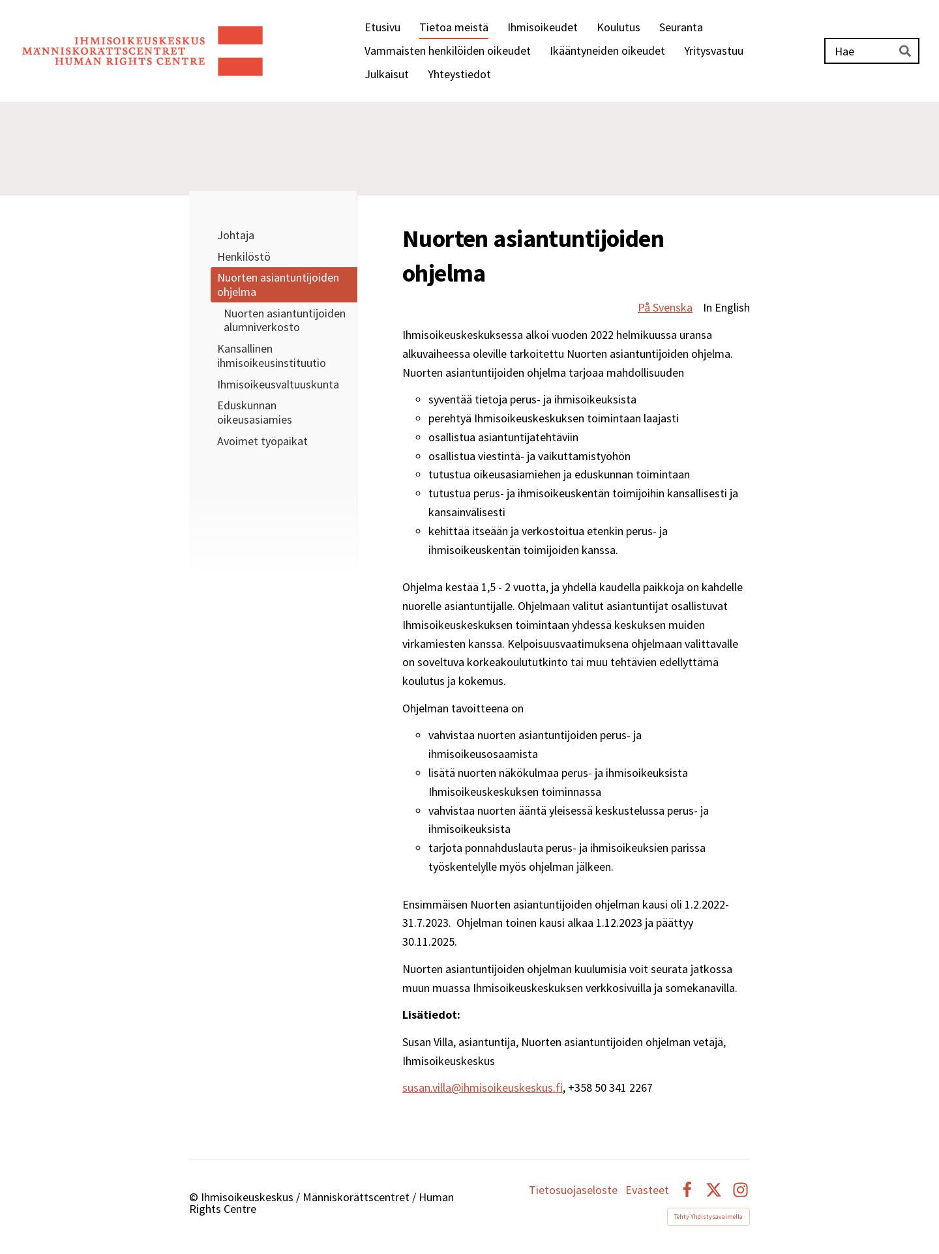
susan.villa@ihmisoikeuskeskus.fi (482, 1087)
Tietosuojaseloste (573, 1190)
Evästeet (647, 1190)
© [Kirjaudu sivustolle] (195, 1196)
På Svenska (665, 307)
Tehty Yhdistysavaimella (708, 1216)
